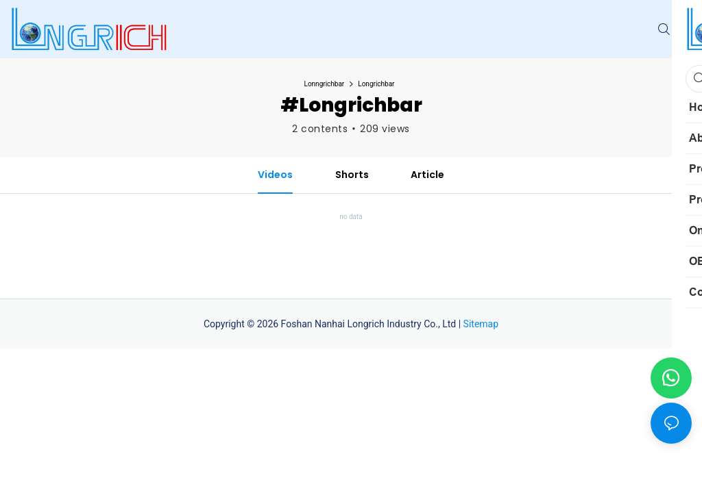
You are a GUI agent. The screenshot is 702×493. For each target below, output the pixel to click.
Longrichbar (376, 84)
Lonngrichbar (324, 84)
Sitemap (480, 323)
